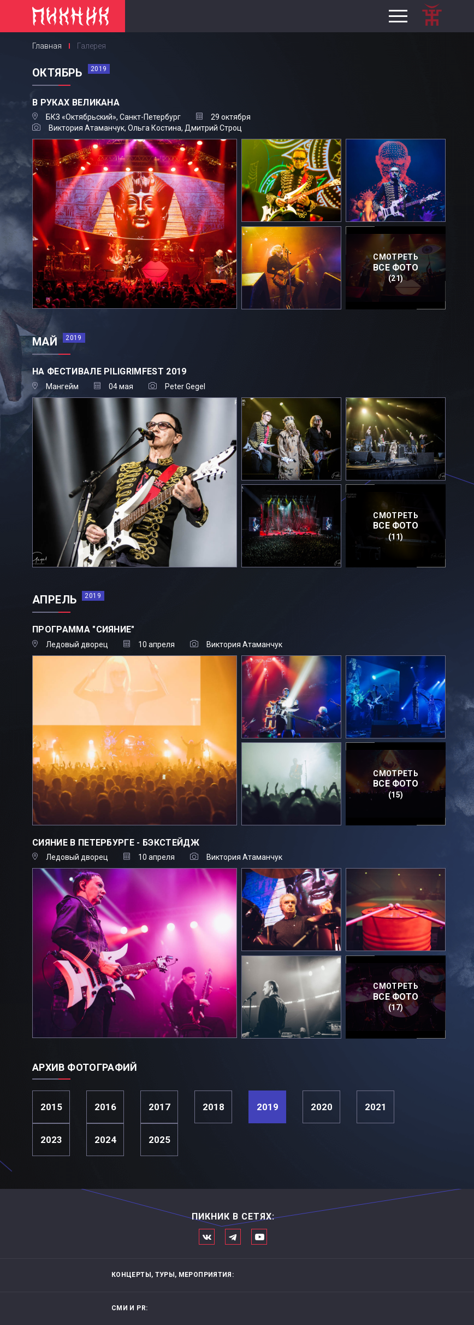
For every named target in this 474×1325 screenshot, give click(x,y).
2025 (159, 1139)
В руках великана (76, 102)
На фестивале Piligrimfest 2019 (109, 371)
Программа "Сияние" (83, 629)
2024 (105, 1139)
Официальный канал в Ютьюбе (259, 1237)
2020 (322, 1106)
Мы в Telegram (233, 1237)
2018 (213, 1106)
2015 (51, 1106)
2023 (51, 1139)
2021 (376, 1106)
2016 (105, 1106)
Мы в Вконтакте (207, 1237)
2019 (268, 1106)
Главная (47, 46)
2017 (159, 1106)
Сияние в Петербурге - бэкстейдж (115, 842)
